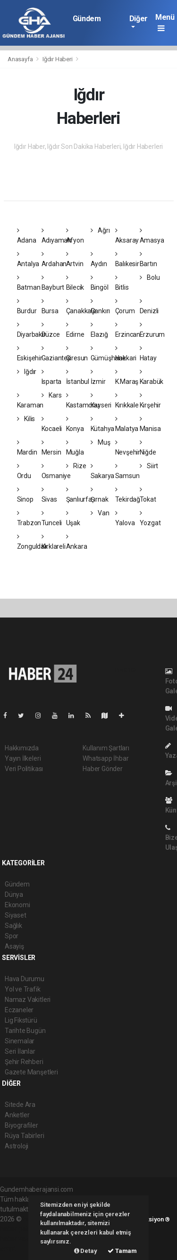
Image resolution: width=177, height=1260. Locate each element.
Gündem (87, 18)
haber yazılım (19, 1239)
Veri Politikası (24, 768)
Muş (100, 442)
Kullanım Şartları (106, 748)
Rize (76, 466)
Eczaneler (19, 1010)
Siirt (149, 466)
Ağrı (100, 230)
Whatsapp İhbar (105, 758)
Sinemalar (19, 1041)
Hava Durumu (24, 979)
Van (100, 513)
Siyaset (15, 915)
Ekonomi (17, 905)
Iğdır (27, 371)
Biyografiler (21, 1125)
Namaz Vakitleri (28, 999)
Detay (85, 1250)
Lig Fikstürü (21, 1020)
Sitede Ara (20, 1104)
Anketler (17, 1115)
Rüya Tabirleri (24, 1135)
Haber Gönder (103, 768)
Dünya (14, 894)
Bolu (150, 277)
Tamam (122, 1250)
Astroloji (16, 1146)
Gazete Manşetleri (31, 1072)
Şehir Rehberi (24, 1061)
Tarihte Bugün (25, 1030)
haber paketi (18, 1229)
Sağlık (13, 925)
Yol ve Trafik (23, 989)
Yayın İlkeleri (23, 758)
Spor (11, 936)
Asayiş (14, 946)
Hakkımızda (22, 748)
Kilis (26, 419)
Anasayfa (21, 59)
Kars (52, 395)
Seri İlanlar (20, 1051)
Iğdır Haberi (57, 59)
